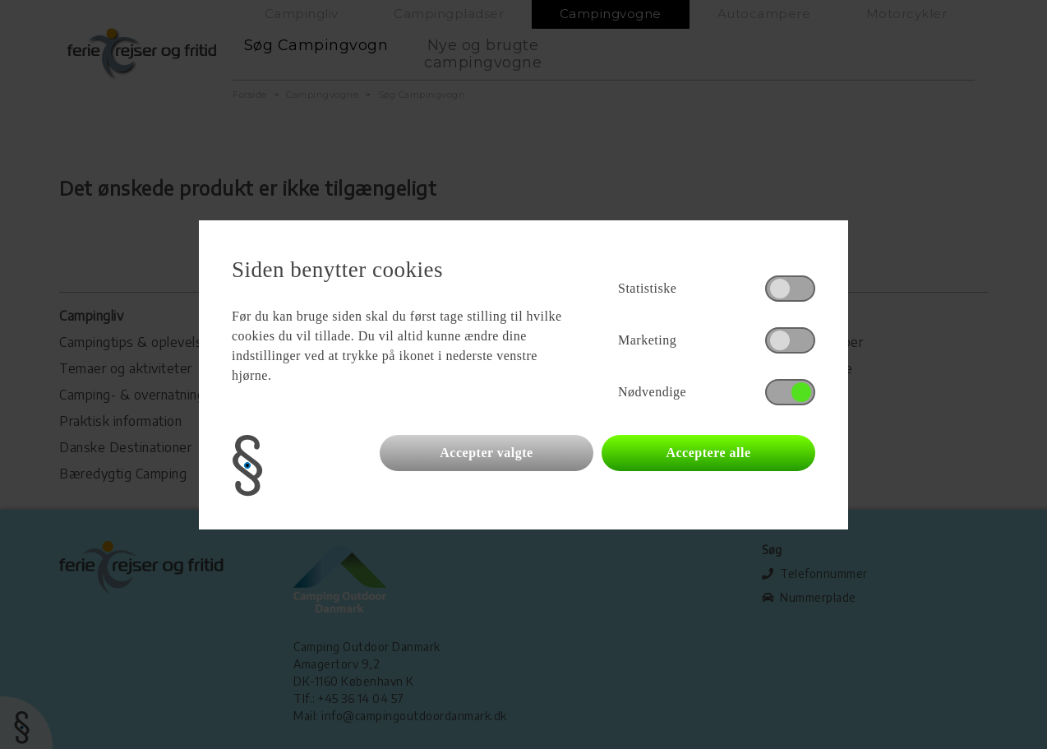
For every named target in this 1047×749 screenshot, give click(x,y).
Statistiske (647, 288)
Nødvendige (652, 392)
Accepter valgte (486, 453)
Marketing (647, 340)
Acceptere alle (708, 453)
